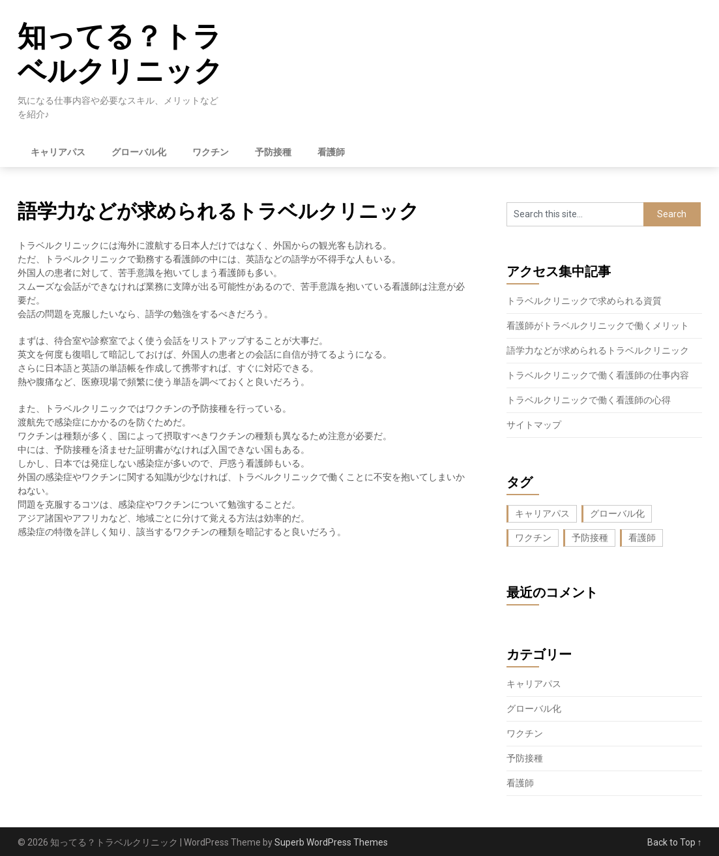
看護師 (331, 152)
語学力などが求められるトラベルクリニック (597, 350)
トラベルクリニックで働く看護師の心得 (588, 400)
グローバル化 (138, 152)
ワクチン (210, 152)
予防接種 (273, 152)
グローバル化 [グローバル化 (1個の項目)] (617, 513)
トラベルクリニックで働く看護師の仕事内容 (597, 375)
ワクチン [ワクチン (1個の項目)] (533, 537)
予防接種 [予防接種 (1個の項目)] (590, 537)
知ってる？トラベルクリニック (120, 54)
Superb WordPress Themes (331, 842)
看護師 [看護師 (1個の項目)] (642, 537)
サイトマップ (533, 425)
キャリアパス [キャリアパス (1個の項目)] (542, 513)
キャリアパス (58, 152)
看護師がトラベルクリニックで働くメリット (597, 325)
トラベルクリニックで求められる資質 (584, 301)
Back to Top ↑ (674, 842)
